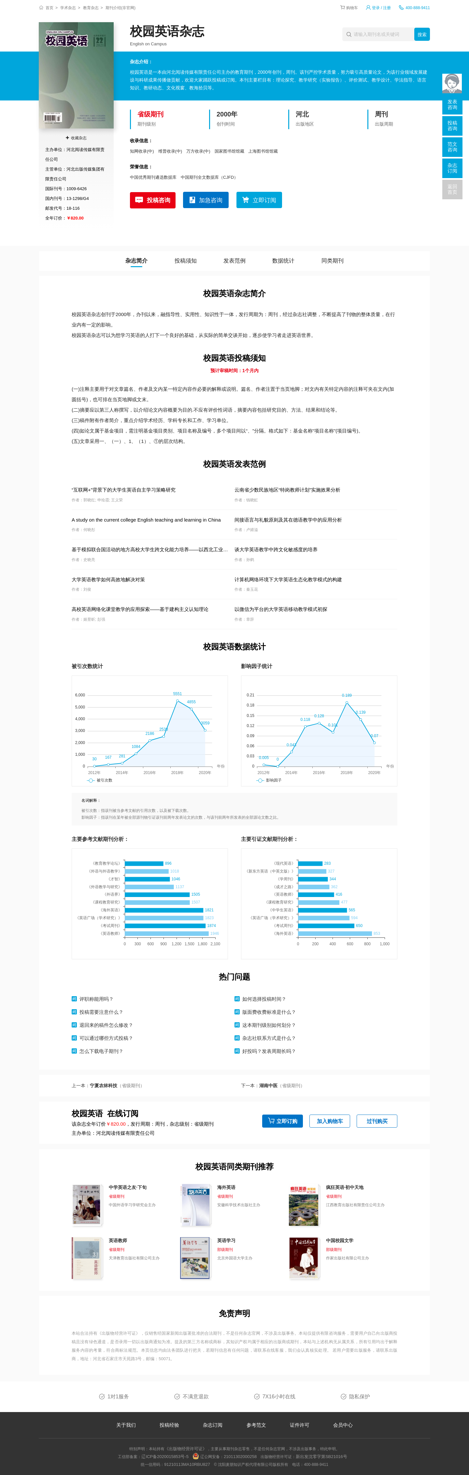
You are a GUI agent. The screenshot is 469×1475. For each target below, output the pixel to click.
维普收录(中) (170, 151)
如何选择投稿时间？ (264, 999)
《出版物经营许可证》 (118, 1333)
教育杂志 (91, 8)
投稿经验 (169, 1425)
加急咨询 (210, 200)
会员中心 (343, 1425)
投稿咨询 (158, 200)
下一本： (273, 1085)
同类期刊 (332, 261)
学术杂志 (68, 8)
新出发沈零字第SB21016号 (321, 1456)
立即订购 (287, 1121)
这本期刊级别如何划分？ (269, 1025)
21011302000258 (240, 1456)
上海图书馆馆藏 (263, 151)
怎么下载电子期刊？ (101, 1051)
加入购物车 (330, 1121)
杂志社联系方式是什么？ (269, 1038)
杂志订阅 (212, 1425)
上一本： (108, 1085)
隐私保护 (359, 1396)
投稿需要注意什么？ (101, 1012)
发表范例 (234, 261)
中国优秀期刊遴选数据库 (153, 177)
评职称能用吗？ (96, 999)
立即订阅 (264, 200)
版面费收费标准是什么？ (269, 1012)
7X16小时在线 (279, 1396)
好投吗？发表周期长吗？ (269, 1051)
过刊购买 (377, 1121)
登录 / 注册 (381, 8)
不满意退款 (196, 1396)
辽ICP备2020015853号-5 (165, 1456)
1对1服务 (118, 1396)
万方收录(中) (198, 151)
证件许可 (299, 1425)
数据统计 (283, 261)
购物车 (352, 8)
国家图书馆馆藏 (229, 151)
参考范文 (256, 1425)
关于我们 (126, 1425)
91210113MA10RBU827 (187, 1464)
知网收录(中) (142, 151)
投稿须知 (186, 261)
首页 (49, 8)
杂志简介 (136, 261)
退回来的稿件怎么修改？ (106, 1025)
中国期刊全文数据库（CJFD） (209, 177)
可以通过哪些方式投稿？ (106, 1038)
